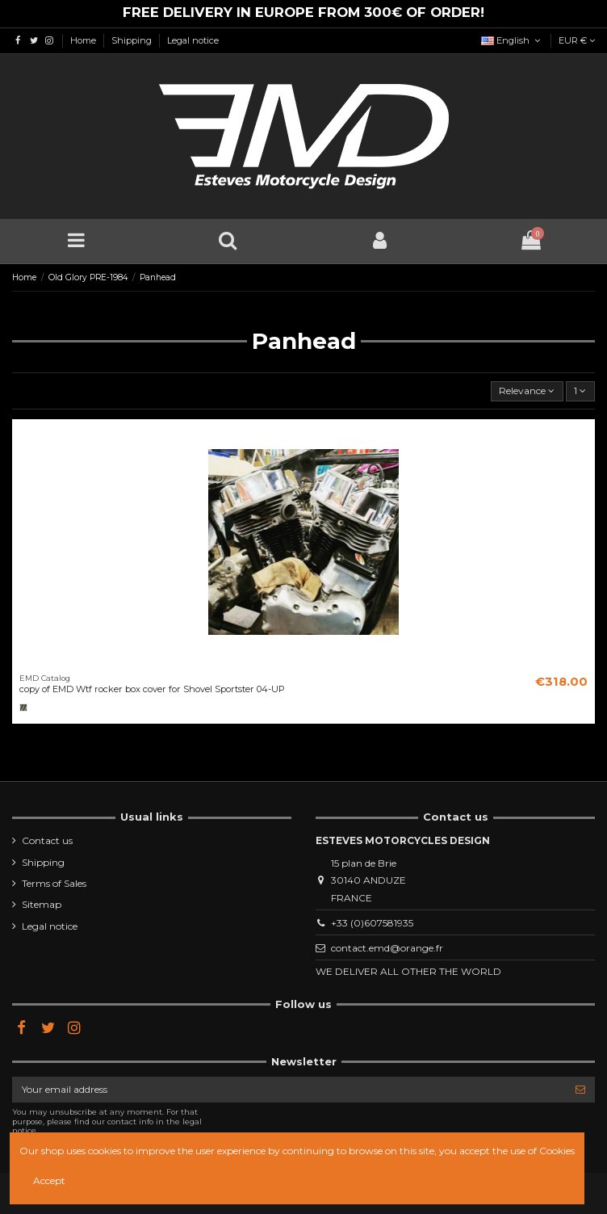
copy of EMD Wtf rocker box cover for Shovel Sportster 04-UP (152, 689)
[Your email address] (289, 1090)
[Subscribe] (580, 1090)
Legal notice (193, 40)
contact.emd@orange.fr (387, 948)
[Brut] (23, 708)
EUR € (577, 40)
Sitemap (41, 904)
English (512, 40)
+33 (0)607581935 (372, 923)
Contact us (47, 840)
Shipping (132, 40)
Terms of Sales (54, 883)
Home (84, 40)
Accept (49, 1180)
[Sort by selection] (527, 391)
